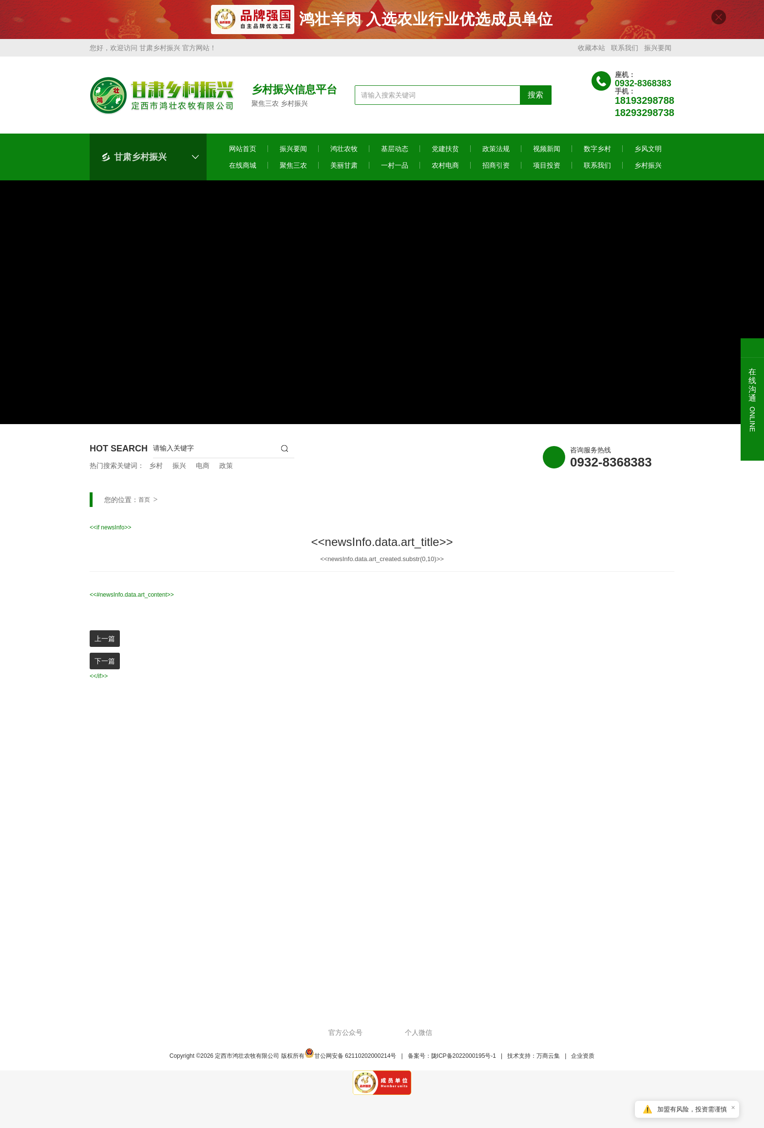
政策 (226, 469)
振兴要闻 (657, 52)
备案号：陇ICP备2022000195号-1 (452, 1059)
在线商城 (242, 169)
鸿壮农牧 (344, 152)
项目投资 (546, 169)
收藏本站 (591, 52)
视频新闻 (546, 152)
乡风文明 (648, 152)
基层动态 (394, 152)
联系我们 (624, 52)
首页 (144, 503)
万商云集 (548, 1059)
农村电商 (445, 169)
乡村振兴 (648, 169)
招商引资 (496, 169)
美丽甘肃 (344, 169)
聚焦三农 (293, 169)
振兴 (179, 469)
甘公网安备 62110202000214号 (351, 1059)
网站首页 (242, 152)
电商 (203, 469)
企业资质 (582, 1059)
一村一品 (394, 169)
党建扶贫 (445, 152)
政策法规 (496, 152)
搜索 (535, 99)
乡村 (156, 469)
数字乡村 (597, 152)
